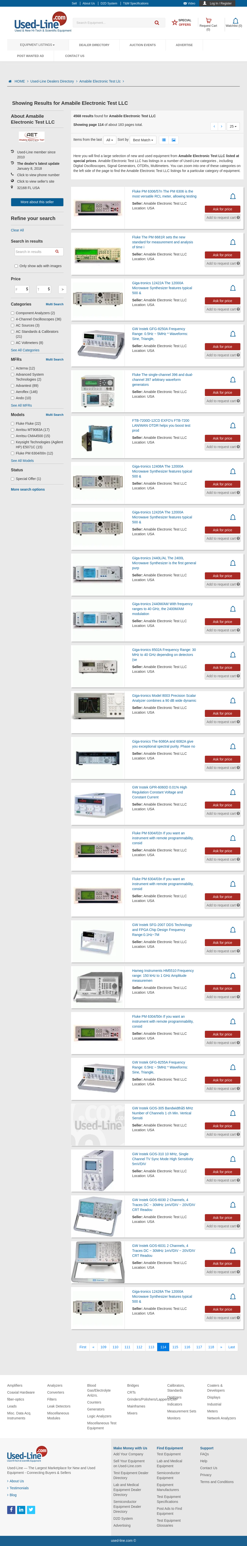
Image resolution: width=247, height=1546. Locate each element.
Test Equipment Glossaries (169, 1522)
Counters (94, 1402)
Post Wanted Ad (30, 56)
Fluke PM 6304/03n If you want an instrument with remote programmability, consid (163, 884)
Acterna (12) (23, 368)
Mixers (132, 1413)
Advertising (121, 1525)
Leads (12, 1406)
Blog (12, 1495)
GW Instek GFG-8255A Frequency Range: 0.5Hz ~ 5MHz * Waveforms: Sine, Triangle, (160, 1067)
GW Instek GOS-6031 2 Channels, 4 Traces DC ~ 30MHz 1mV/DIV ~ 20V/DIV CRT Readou (163, 1251)
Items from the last (88, 139)
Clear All (17, 230)
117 (199, 1347)
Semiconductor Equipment (168, 1475)
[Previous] (93, 1347)
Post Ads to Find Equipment (169, 1511)
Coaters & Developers (216, 1387)
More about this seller (37, 202)
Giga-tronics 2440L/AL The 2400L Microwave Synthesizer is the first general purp (164, 563)
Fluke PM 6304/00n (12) (32, 453)
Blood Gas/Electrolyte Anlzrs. (99, 1390)
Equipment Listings (37, 45)
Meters (212, 1411)
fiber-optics (15, 1399)
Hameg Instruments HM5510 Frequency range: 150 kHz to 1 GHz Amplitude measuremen (163, 976)
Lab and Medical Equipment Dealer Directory (127, 1490)
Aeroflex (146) (24, 392)
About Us (15, 1481)
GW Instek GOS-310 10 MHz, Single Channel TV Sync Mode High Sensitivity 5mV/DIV (162, 1159)
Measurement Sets (182, 1411)
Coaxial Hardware (21, 1392)
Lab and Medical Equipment (169, 1463)
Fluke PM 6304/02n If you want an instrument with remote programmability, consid (163, 838)
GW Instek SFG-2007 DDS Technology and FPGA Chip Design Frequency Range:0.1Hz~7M (162, 930)
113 (151, 1347)
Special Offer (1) (26, 479)
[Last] (231, 1347)
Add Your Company (128, 1454)
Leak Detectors (59, 1406)
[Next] (221, 1347)
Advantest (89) (24, 386)
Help (203, 1461)
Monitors (174, 1418)
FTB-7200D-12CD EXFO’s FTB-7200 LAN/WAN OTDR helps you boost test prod (161, 425)
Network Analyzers (221, 1418)
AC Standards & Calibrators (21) (34, 334)
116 (187, 1347)
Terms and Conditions (217, 1482)
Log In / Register (221, 3)
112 (139, 1347)
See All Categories (25, 350)
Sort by (123, 139)
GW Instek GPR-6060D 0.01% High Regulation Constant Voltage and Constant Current (159, 792)
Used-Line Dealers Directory (53, 81)
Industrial (214, 1404)
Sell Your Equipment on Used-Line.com (129, 1463)
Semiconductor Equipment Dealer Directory (127, 1507)
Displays (213, 1397)
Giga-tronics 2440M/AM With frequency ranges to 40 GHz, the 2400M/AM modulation (162, 609)
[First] (82, 1347)
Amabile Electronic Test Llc (101, 81)
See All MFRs (21, 405)
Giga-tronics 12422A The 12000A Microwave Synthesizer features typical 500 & (162, 288)
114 (163, 1347)
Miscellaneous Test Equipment (101, 1425)
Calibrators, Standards (176, 1387)
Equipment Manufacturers (168, 1487)
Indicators (174, 1404)
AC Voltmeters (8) (27, 343)
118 (211, 1347)
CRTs (131, 1392)
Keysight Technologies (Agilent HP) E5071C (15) (37, 444)
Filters (52, 1399)
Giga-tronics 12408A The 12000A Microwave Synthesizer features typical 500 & (162, 471)
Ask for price (222, 209)
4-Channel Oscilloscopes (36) (36, 319)
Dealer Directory (94, 45)
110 (115, 1347)
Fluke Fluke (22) (26, 423)
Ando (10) (21, 398)
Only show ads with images (38, 266)
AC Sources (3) (25, 325)
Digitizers (174, 1397)
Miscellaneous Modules (58, 1415)
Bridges (133, 1385)
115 (175, 1347)
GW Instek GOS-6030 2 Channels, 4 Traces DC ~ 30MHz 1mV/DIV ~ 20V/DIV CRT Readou (163, 1205)
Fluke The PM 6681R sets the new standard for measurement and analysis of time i (162, 242)
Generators (95, 1409)
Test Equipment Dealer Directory (130, 1475)
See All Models (22, 461)
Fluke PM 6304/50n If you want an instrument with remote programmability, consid (163, 1021)
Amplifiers (14, 1385)
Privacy (206, 1475)
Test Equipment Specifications (169, 1499)
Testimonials (18, 1488)
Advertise (184, 45)
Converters (55, 1392)
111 (127, 1347)
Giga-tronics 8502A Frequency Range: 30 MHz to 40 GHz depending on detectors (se (164, 655)
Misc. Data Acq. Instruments (19, 1415)
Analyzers (54, 1385)
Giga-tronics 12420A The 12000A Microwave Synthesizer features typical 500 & (162, 517)
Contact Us (74, 56)
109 (103, 1347)
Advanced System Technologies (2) (27, 376)
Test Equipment (169, 1454)
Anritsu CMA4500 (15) (30, 436)
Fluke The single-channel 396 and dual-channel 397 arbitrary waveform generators (162, 380)
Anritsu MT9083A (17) (30, 430)
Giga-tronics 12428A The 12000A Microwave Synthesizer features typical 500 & (162, 1296)
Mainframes (136, 1406)
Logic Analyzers (99, 1416)
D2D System (123, 1518)
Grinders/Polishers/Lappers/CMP (152, 1399)
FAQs (204, 1454)
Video (189, 3)
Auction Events (142, 45)
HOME (21, 81)
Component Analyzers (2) (33, 313)
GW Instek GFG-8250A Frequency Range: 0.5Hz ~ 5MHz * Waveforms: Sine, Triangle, (160, 334)
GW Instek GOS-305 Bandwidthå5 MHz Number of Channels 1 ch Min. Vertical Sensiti (162, 1113)
